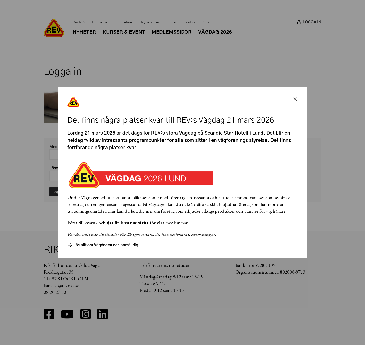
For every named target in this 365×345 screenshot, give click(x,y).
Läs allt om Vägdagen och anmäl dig (102, 245)
